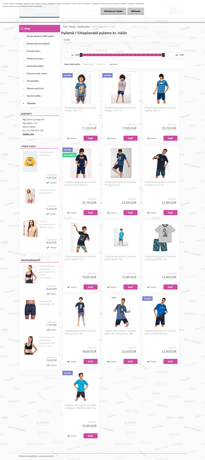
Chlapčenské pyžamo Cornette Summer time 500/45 (80, 183)
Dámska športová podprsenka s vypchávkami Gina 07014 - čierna (47, 341)
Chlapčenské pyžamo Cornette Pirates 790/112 (80, 109)
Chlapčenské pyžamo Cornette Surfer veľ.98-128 (80, 258)
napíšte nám (28, 134)
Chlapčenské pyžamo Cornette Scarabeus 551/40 (160, 183)
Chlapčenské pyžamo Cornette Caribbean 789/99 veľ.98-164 (80, 407)
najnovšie (113, 64)
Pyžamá (72, 26)
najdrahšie (101, 64)
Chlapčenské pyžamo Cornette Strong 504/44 (120, 183)
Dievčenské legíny (35, 66)
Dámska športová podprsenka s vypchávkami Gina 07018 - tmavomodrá (47, 272)
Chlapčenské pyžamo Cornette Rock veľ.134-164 (80, 332)
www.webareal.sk (46, 456)
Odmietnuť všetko (113, 11)
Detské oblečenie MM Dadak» (41, 36)
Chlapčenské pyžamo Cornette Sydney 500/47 (160, 109)
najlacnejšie (88, 64)
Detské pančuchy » (35, 58)
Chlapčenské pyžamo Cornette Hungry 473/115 (120, 109)
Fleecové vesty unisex (37, 73)
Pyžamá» (31, 103)
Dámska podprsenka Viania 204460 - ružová (47, 224)
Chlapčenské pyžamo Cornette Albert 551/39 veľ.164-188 (120, 332)
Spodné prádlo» (34, 95)
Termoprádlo (33, 81)
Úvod (65, 26)
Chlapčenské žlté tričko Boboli (46, 154)
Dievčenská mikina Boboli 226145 (47, 191)
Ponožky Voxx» (34, 51)
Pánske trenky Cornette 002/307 (47, 303)
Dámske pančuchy (35, 88)
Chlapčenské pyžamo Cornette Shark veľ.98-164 (120, 258)
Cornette (67, 39)
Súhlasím (135, 11)
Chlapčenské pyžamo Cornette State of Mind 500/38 (160, 332)
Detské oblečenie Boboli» (39, 43)
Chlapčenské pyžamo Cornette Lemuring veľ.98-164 (160, 258)
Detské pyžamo (83, 26)
